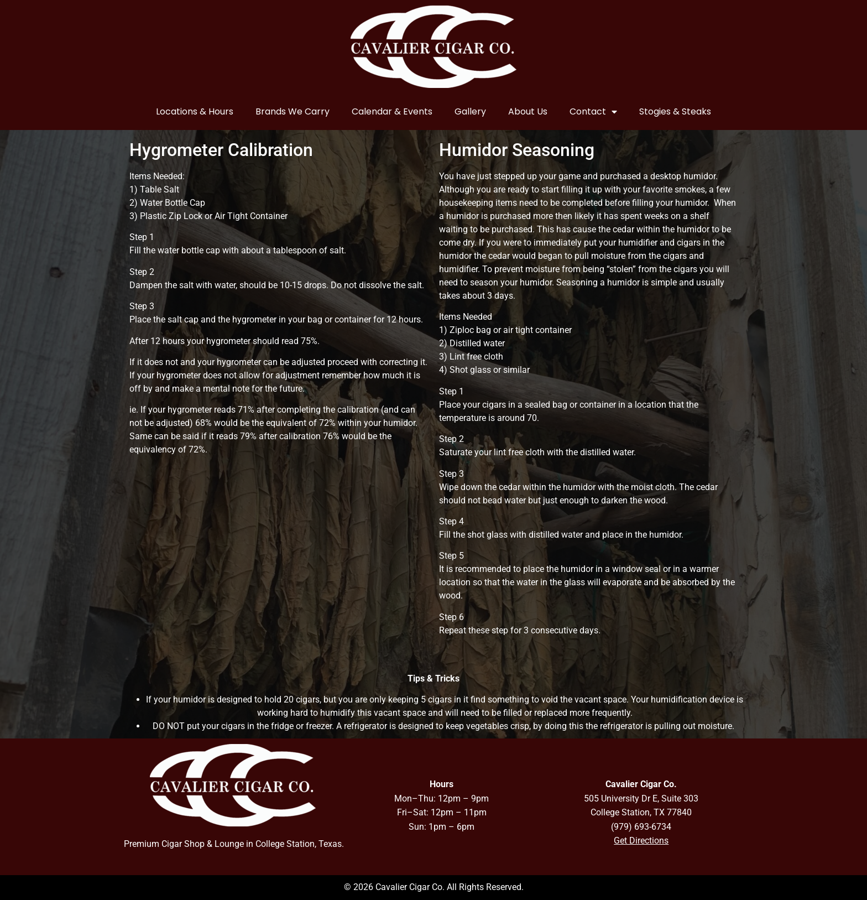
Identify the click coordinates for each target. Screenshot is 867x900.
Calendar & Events (392, 111)
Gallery (470, 111)
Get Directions (641, 840)
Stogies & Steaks (675, 111)
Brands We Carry (292, 111)
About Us (527, 111)
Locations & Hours (194, 111)
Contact (593, 112)
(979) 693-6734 (641, 826)
